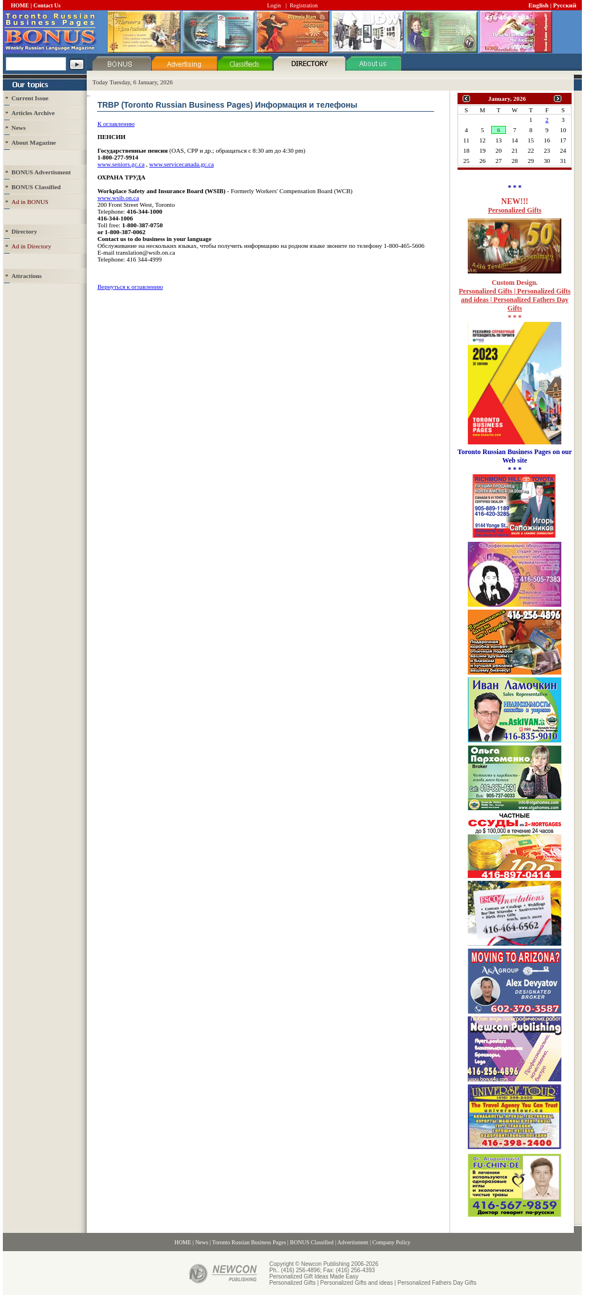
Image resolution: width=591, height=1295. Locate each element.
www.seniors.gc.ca (121, 164)
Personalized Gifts (514, 210)
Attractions (26, 275)
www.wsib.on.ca (118, 197)
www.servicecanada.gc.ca (181, 164)
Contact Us (47, 5)
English (538, 5)
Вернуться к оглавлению (130, 286)
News (18, 127)
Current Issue (29, 98)
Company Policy (392, 1242)
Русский (565, 5)
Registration (304, 5)
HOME (20, 5)
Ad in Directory (31, 246)
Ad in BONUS (29, 201)
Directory (24, 231)
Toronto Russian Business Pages (249, 1242)
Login (274, 5)
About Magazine (33, 142)
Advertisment (352, 1242)
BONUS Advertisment (41, 172)
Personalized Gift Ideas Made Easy (313, 1276)
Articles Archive (33, 112)
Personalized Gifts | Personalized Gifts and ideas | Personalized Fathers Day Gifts (514, 299)
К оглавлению (116, 123)
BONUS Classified (311, 1242)
